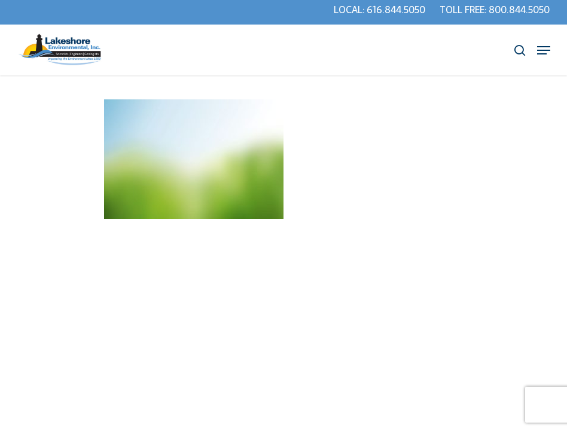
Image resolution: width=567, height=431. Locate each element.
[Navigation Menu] (543, 50)
